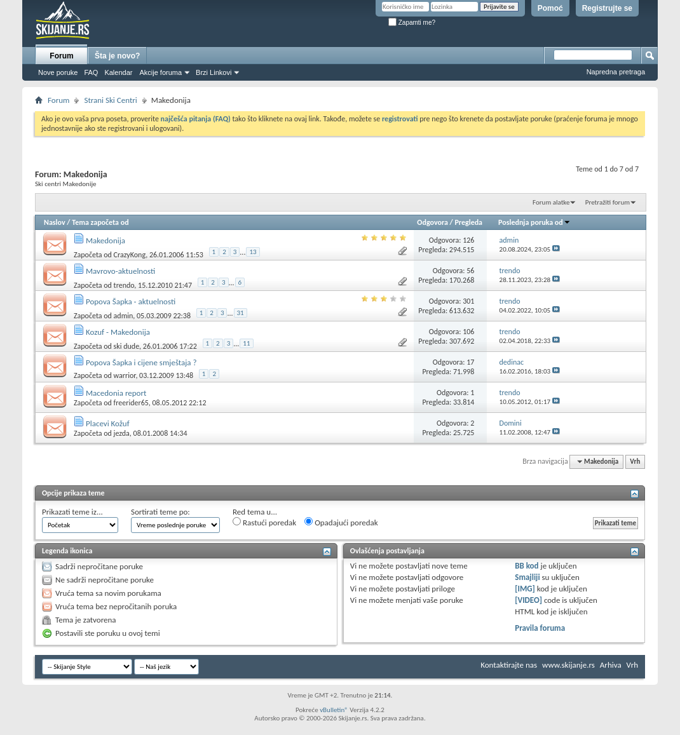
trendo (124, 285)
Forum (61, 55)
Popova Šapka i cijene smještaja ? (141, 362)
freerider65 (131, 402)
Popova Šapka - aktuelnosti (130, 301)
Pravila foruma (540, 628)
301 (468, 301)
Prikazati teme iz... (72, 511)
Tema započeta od (100, 222)
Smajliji (527, 577)
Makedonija (105, 240)
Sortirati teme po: (160, 511)
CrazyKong (130, 254)
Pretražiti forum (607, 202)
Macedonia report (116, 393)
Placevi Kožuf (108, 423)
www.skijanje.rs (568, 665)
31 (240, 313)
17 (470, 362)
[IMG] (525, 588)
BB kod (526, 565)
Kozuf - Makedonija (118, 332)
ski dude (127, 346)
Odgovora (432, 222)
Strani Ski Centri (110, 100)
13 (252, 252)
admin (123, 315)
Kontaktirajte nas (508, 665)
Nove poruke (58, 72)
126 (468, 240)
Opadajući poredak (341, 522)
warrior (125, 375)
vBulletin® (334, 710)
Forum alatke (551, 202)
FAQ (91, 72)
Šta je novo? (117, 55)
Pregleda (468, 222)
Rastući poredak (264, 522)
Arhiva (611, 665)
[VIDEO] (528, 600)
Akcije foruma (160, 72)
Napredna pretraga (616, 72)
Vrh (635, 461)
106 (468, 331)
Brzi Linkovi (213, 72)
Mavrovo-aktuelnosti (120, 271)
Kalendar (118, 72)
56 (470, 270)
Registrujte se (607, 8)
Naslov (54, 222)
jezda (122, 433)
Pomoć (550, 8)
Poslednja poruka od (534, 222)
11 (246, 343)
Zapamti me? (411, 22)
